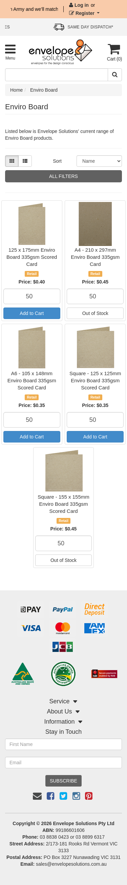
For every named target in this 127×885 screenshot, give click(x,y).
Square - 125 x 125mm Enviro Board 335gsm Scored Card (95, 380)
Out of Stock (95, 313)
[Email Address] (63, 762)
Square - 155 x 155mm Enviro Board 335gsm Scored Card (63, 504)
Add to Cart (32, 313)
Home (16, 90)
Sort (57, 161)
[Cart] (114, 52)
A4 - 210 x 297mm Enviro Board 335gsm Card (95, 257)
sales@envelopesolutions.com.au (71, 864)
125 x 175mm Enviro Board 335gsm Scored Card (31, 257)
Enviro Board (44, 90)
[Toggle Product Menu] (10, 52)
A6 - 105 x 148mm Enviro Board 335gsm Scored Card (31, 380)
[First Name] (63, 744)
